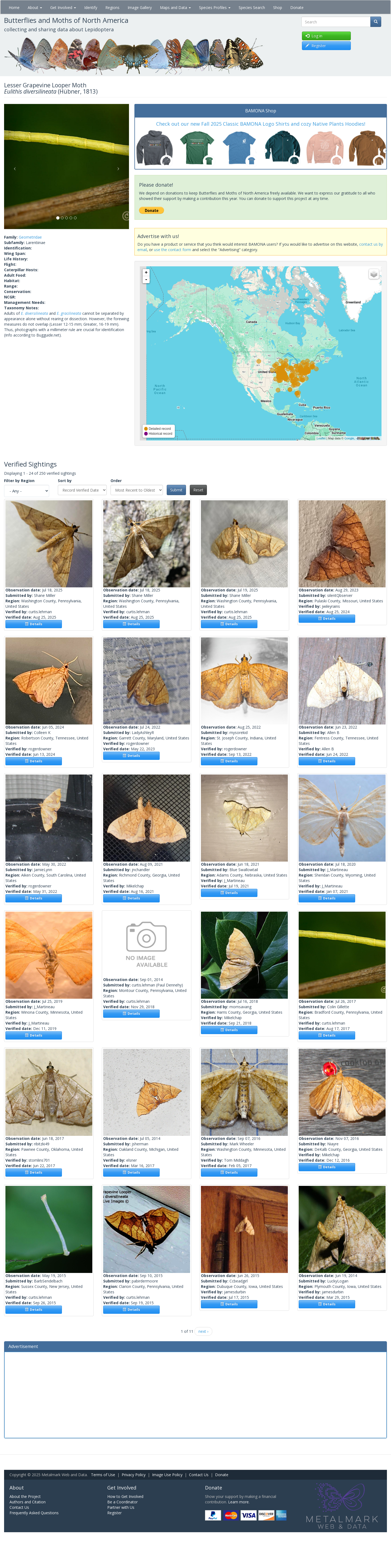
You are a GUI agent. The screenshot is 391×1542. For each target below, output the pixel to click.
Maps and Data (175, 7)
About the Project (25, 1496)
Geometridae (30, 237)
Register (114, 1512)
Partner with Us (120, 1507)
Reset (198, 489)
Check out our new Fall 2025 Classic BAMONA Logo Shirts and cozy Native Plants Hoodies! (260, 124)
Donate (297, 7)
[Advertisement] (195, 1394)
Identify (90, 7)
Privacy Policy (134, 1474)
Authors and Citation (28, 1501)
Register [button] (315, 45)
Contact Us (199, 1474)
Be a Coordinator (122, 1501)
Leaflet (321, 438)
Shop (277, 7)
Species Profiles (215, 7)
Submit (176, 489)
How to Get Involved (125, 1496)
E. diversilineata (34, 313)
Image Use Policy (167, 1474)
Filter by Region (19, 480)
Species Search (252, 7)
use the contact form (172, 249)
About (35, 7)
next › (203, 1331)
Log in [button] (313, 35)
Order (116, 480)
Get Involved (63, 7)
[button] (13, 166)
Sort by (65, 480)
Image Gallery (140, 7)
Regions (112, 7)
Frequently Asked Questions (34, 1512)
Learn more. (239, 1501)
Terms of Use (103, 1474)
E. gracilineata (69, 313)
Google (349, 438)
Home (14, 7)
